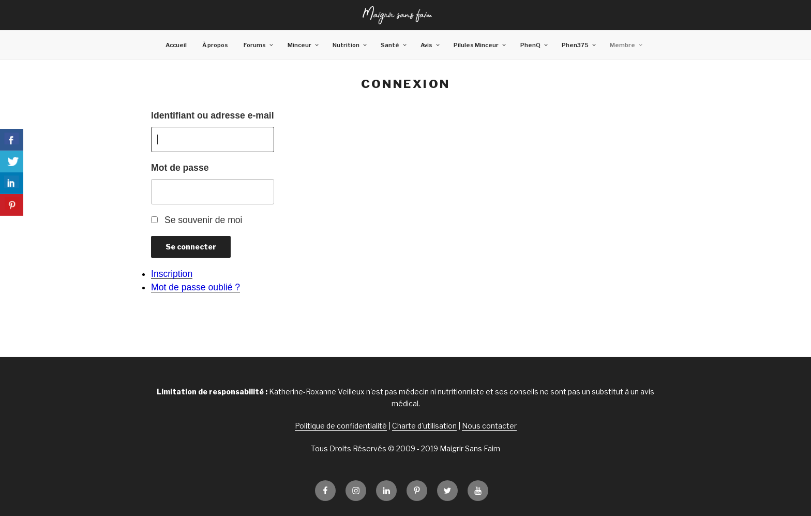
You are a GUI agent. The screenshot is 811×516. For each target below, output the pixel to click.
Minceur (304, 45)
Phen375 (579, 45)
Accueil (176, 45)
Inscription (171, 274)
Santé (394, 45)
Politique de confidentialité (341, 425)
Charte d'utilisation (424, 425)
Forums (259, 45)
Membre (626, 45)
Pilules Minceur (480, 45)
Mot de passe (179, 168)
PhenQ (534, 45)
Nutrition (350, 45)
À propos (215, 45)
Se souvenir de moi (203, 220)
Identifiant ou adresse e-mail (212, 115)
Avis (430, 45)
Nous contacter (489, 425)
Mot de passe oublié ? (195, 287)
